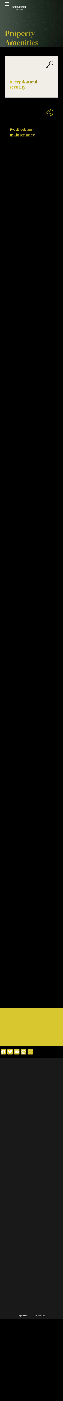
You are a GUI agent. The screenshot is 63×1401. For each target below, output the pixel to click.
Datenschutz (39, 1397)
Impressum (23, 1397)
